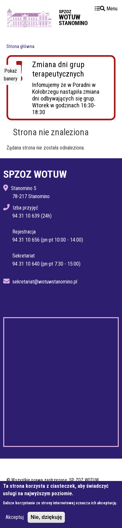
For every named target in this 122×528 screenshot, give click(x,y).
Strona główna (20, 46)
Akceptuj (15, 517)
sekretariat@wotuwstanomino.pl (45, 282)
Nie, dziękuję (46, 517)
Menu (106, 9)
